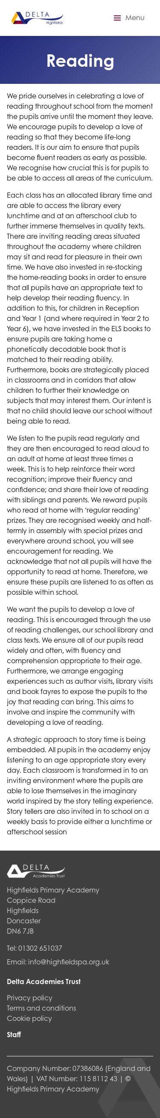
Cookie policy (29, 1018)
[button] (128, 18)
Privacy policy (29, 997)
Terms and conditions (41, 1008)
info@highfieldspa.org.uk (68, 962)
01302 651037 (40, 948)
